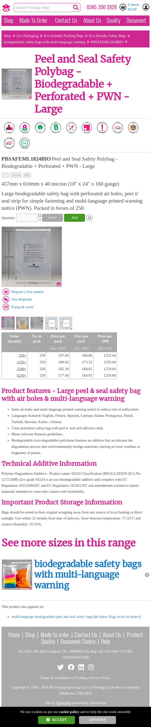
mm (27, 175)
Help (105, 641)
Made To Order (33, 20)
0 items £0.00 (133, 7)
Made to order (54, 634)
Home (14, 634)
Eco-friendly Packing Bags (64, 36)
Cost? (52, 218)
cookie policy (69, 712)
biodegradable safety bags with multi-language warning (44, 42)
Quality (113, 20)
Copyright (18, 687)
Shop (8, 20)
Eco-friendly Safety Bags (107, 36)
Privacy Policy (100, 678)
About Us (92, 20)
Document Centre (78, 641)
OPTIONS (97, 720)
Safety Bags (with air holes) (119, 617)
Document (136, 20)
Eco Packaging (28, 36)
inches (16, 175)
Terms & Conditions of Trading (63, 678)
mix (5, 175)
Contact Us (66, 20)
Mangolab (63, 703)
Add (74, 218)
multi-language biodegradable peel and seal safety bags (52, 617)
